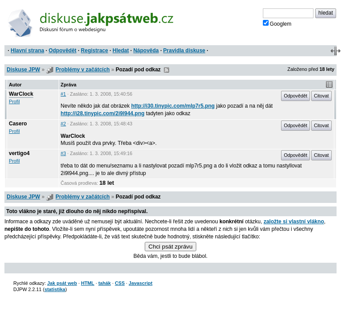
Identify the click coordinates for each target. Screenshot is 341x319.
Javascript (140, 283)
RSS (166, 70)
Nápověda (146, 50)
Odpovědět (62, 50)
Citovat (321, 95)
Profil (14, 101)
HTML (87, 283)
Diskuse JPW (23, 69)
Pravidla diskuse (184, 50)
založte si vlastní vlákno (294, 221)
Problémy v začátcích (83, 69)
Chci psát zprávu (170, 246)
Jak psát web (62, 283)
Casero (18, 124)
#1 (63, 94)
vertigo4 (19, 153)
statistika (54, 289)
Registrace (94, 50)
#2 (63, 123)
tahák (104, 283)
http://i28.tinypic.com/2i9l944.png (103, 113)
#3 (63, 153)
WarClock (21, 94)
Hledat (120, 50)
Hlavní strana (27, 50)
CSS (120, 283)
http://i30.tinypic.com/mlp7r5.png (172, 106)
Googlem (277, 23)
